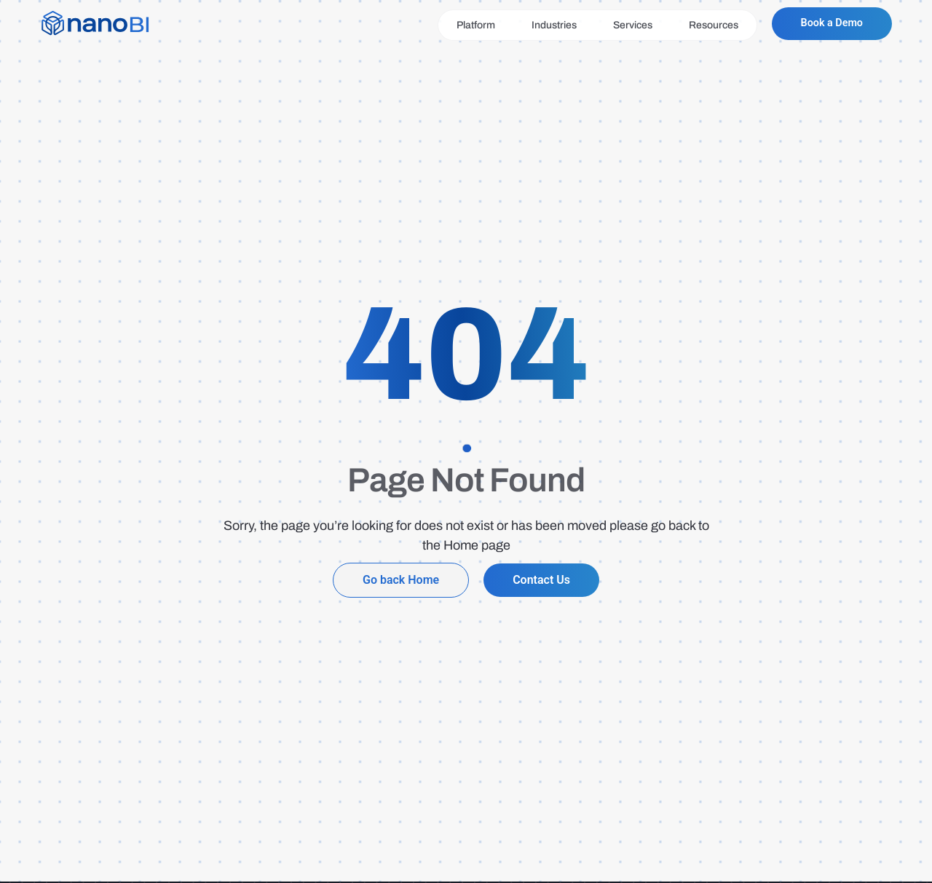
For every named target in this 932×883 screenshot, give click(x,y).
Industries (546, 25)
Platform (468, 25)
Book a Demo (828, 24)
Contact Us (541, 580)
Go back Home (401, 580)
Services (625, 25)
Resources (706, 25)
